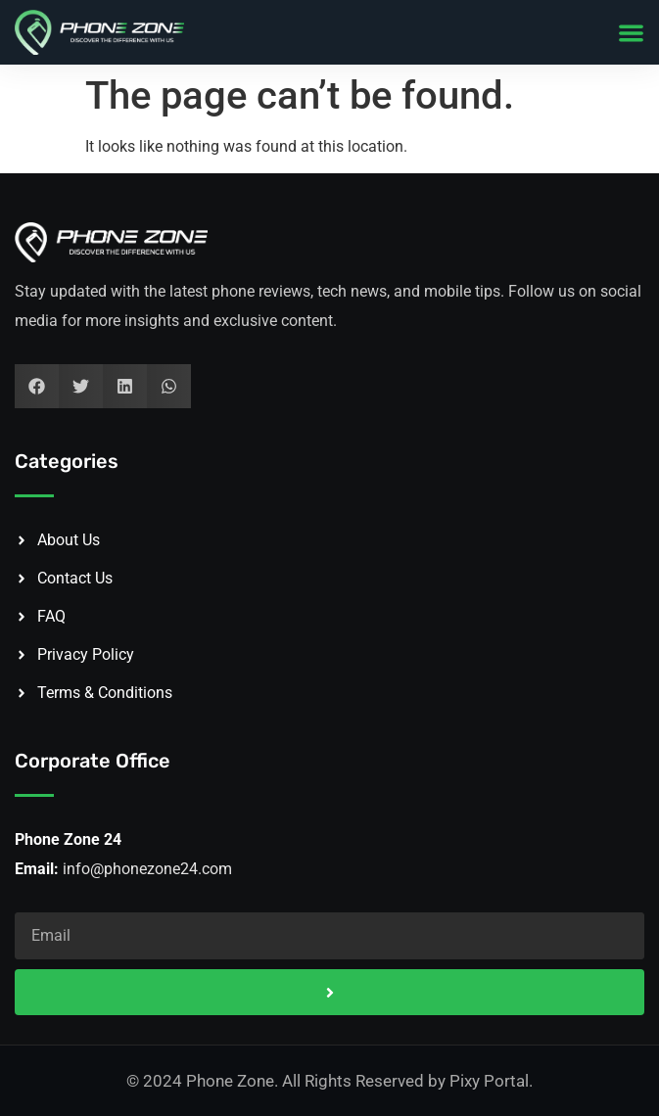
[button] (631, 33)
